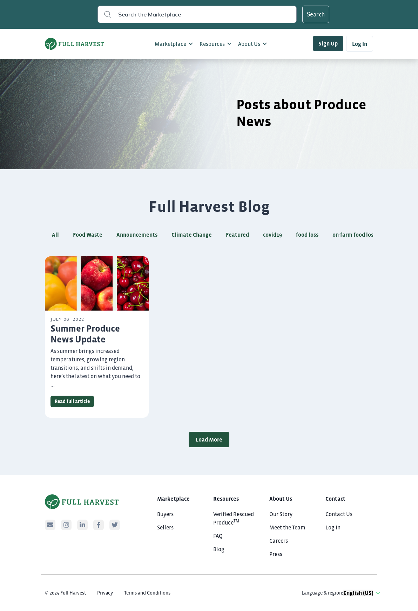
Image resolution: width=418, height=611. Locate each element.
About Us (249, 44)
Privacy (105, 593)
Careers (278, 540)
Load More (209, 439)
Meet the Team (287, 527)
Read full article (72, 401)
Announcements (136, 234)
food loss (307, 234)
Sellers (165, 527)
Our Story (280, 514)
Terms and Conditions (147, 593)
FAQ (218, 536)
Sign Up (328, 43)
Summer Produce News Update (85, 334)
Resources (212, 44)
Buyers (165, 514)
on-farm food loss (354, 234)
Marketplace (170, 44)
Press (275, 554)
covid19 (272, 234)
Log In (359, 44)
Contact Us (338, 514)
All (55, 234)
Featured (237, 234)
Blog (218, 549)
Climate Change (191, 234)
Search (316, 14)
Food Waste (87, 234)
